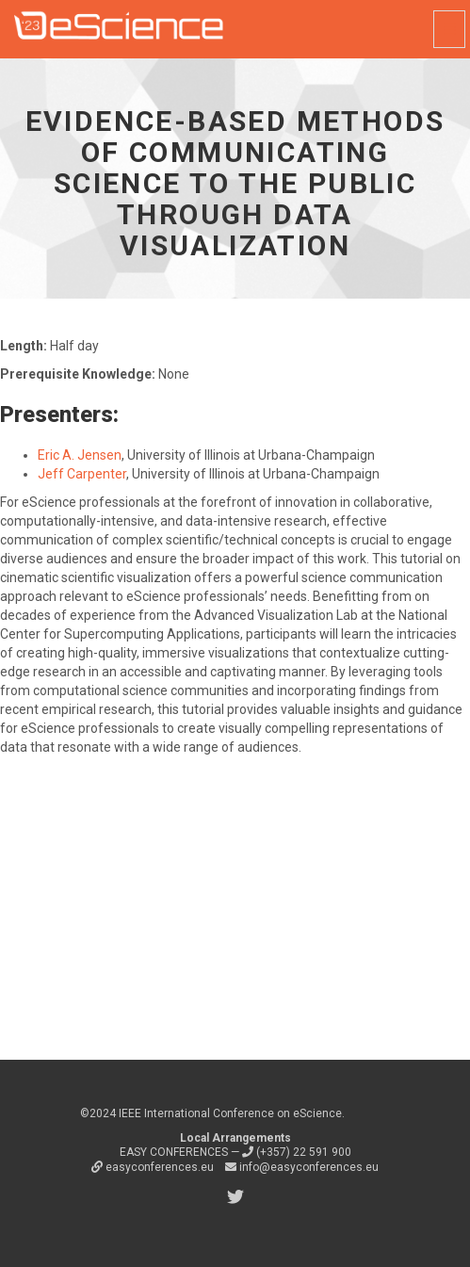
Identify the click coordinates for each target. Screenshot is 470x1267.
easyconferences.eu (154, 1167)
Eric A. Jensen (80, 455)
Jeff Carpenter (82, 473)
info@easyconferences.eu (302, 1167)
